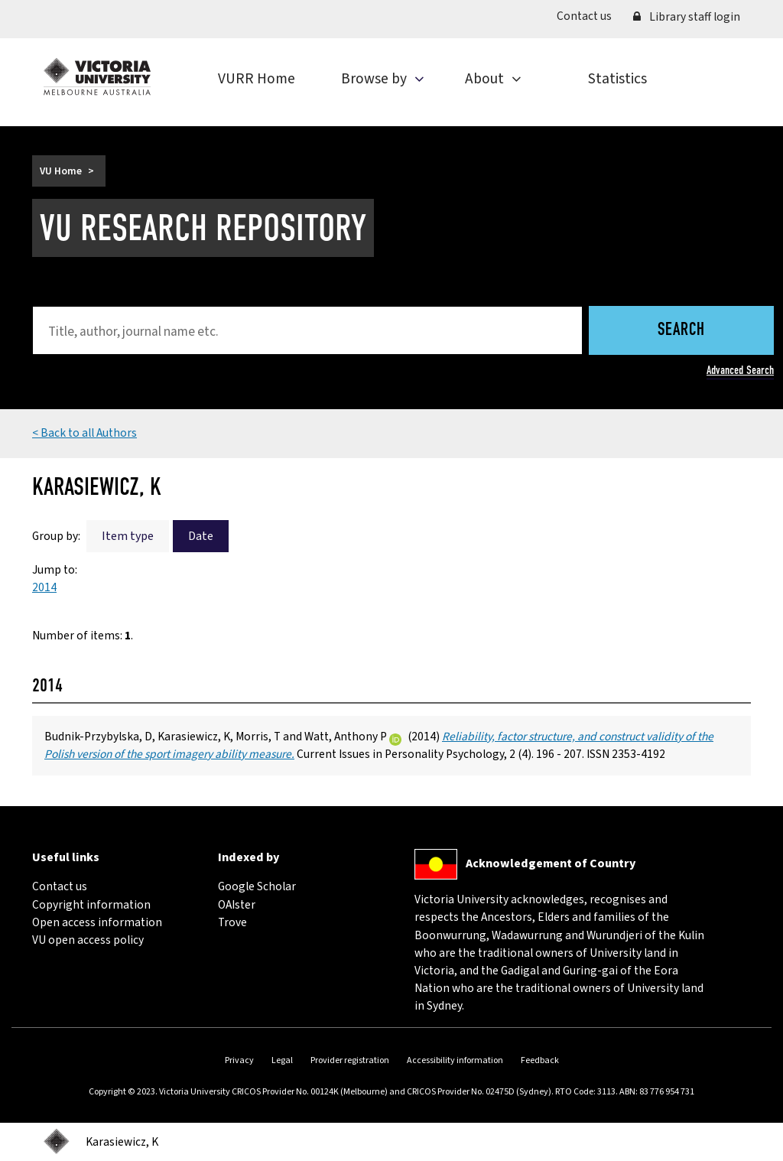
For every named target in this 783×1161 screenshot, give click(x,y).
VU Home (61, 171)
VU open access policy (88, 940)
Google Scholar (257, 886)
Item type (128, 536)
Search (681, 331)
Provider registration (349, 1060)
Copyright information (91, 904)
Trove (232, 922)
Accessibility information (455, 1060)
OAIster (236, 904)
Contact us (589, 15)
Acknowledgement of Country (550, 863)
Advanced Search (740, 370)
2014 (44, 587)
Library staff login (686, 16)
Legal (282, 1060)
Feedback (540, 1060)
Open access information (97, 922)
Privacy (239, 1060)
